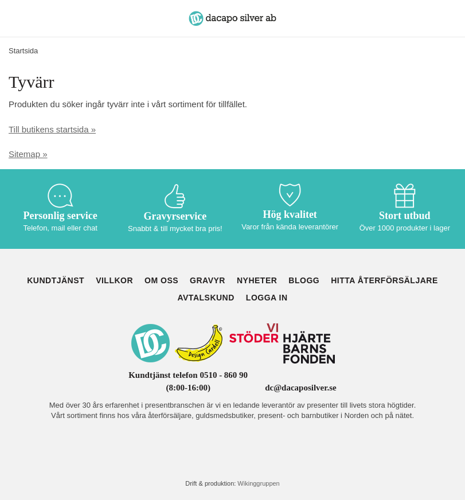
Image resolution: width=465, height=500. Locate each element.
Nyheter (257, 280)
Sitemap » (28, 154)
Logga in (267, 297)
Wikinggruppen (258, 483)
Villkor (114, 280)
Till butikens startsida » (52, 129)
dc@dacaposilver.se (301, 387)
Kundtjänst (55, 280)
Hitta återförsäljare (384, 280)
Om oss (161, 280)
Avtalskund (205, 297)
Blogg (303, 280)
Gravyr (207, 280)
